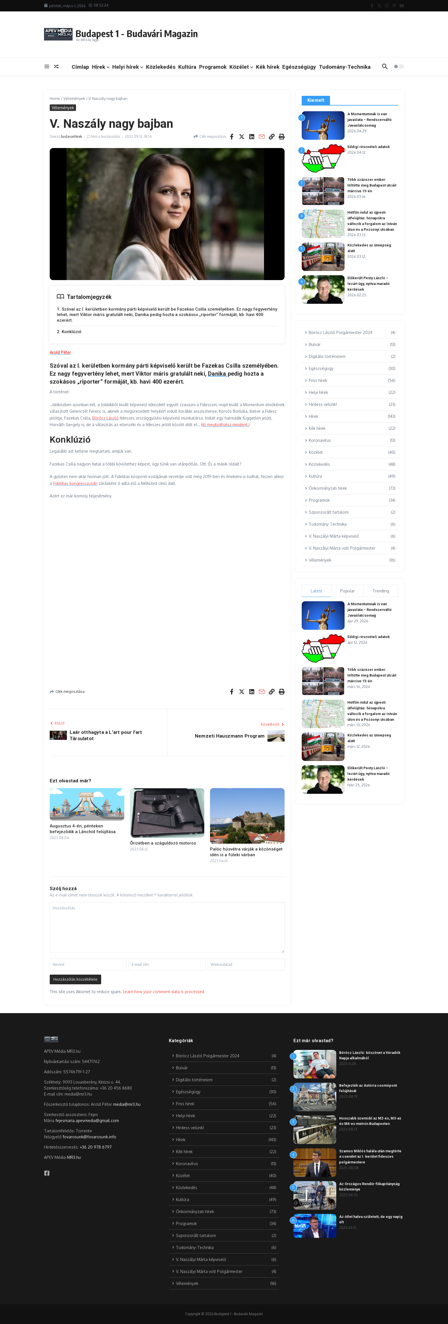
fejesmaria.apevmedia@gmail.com (87, 1120)
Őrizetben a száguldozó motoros (163, 843)
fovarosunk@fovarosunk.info (89, 1136)
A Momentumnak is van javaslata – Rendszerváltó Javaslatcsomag (371, 119)
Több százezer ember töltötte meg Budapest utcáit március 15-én (372, 185)
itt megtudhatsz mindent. (225, 424)
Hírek (100, 67)
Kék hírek (267, 67)
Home (55, 98)
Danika (217, 373)
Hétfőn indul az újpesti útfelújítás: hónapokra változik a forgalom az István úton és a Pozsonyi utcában (370, 223)
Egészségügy (299, 67)
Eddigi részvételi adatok (369, 147)
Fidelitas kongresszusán (75, 483)
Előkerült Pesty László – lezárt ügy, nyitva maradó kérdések (370, 288)
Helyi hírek (127, 67)
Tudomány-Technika (345, 67)
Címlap (80, 67)
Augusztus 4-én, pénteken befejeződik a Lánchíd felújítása (83, 828)
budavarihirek (71, 136)
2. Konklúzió (69, 331)
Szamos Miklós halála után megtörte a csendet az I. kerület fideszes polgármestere (368, 1156)
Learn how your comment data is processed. (164, 991)
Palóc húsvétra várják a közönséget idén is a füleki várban (246, 852)
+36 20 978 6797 (96, 1147)
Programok (213, 67)
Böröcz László (105, 418)
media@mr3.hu (127, 1104)
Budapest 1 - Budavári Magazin (148, 32)
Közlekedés (160, 67)
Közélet (241, 67)
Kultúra (187, 67)
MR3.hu (74, 1157)
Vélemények (74, 98)
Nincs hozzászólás (105, 136)
